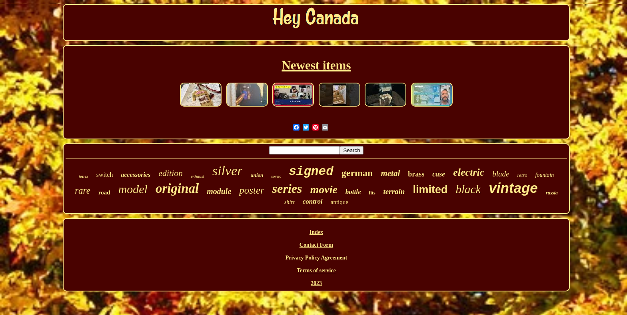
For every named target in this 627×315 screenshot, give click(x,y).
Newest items (316, 65)
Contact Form (316, 245)
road (104, 192)
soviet (276, 176)
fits (372, 193)
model (133, 189)
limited (430, 190)
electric (468, 172)
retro (522, 175)
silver (227, 170)
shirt (289, 202)
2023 (316, 283)
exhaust (197, 176)
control (313, 201)
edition (170, 173)
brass (416, 174)
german (357, 173)
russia (552, 193)
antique (339, 202)
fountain (544, 175)
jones (83, 176)
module (219, 191)
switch (104, 174)
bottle (353, 192)
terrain (394, 191)
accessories (135, 174)
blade (500, 174)
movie (323, 189)
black (468, 189)
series (287, 188)
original (177, 188)
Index (316, 232)
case (438, 174)
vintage (513, 188)
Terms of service (316, 270)
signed (311, 171)
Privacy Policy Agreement (316, 258)
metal (390, 173)
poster (251, 190)
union (256, 175)
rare (82, 191)
